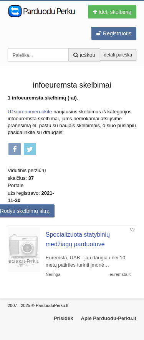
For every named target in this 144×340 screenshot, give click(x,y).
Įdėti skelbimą (112, 12)
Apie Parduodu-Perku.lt (108, 318)
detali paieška (118, 55)
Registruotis (113, 33)
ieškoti (84, 55)
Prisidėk (63, 318)
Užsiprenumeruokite (30, 111)
